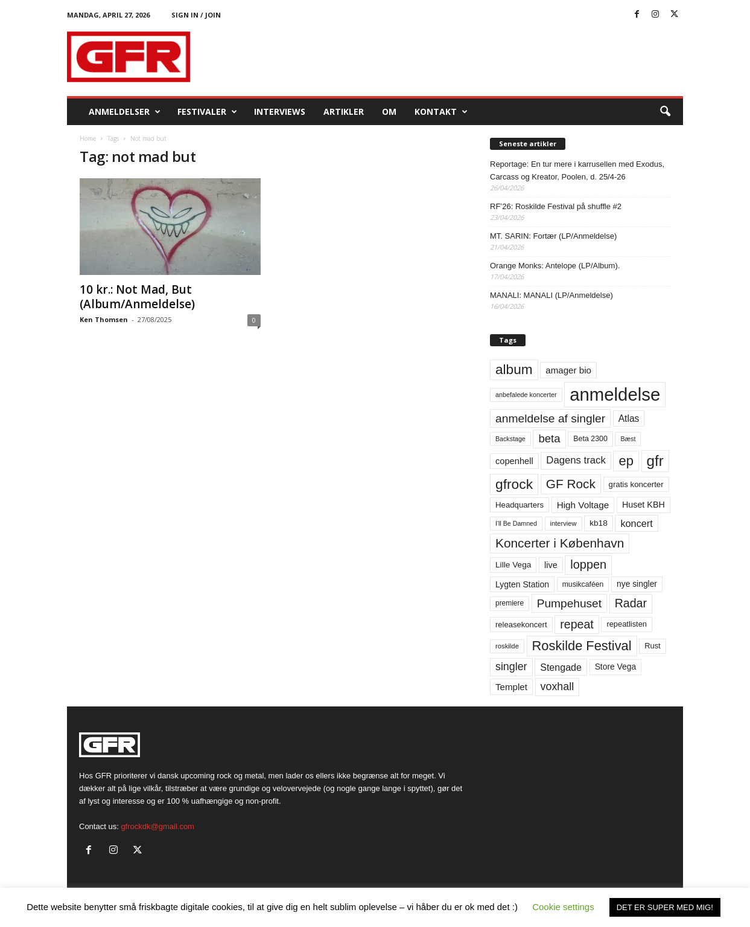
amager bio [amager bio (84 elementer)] (568, 370)
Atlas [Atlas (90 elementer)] (629, 418)
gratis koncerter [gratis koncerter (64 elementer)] (636, 484)
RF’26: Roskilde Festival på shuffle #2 (555, 206)
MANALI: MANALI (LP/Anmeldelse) (551, 295)
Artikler (343, 111)
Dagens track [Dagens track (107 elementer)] (576, 460)
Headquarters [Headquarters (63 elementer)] (519, 504)
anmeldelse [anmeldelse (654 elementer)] (615, 394)
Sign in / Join (196, 14)
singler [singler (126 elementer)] (511, 667)
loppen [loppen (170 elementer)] (588, 564)
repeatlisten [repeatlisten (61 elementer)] (626, 623)
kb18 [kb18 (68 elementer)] (599, 523)
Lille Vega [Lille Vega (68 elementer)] (513, 564)
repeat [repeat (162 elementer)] (577, 624)
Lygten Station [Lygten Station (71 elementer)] (522, 584)
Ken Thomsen (104, 319)
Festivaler (207, 112)
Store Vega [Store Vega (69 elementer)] (616, 666)
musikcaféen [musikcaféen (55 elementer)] (583, 584)
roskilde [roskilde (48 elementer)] (507, 646)
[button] (665, 112)
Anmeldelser (124, 112)
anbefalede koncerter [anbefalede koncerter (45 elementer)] (526, 394)
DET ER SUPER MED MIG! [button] (665, 907)
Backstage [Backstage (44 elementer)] (510, 438)
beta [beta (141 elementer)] (549, 438)
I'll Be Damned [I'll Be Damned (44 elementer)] (516, 523)
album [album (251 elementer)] (514, 369)
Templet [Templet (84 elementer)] (511, 687)
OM (389, 111)
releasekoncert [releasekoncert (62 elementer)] (521, 624)
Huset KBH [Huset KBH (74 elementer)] (643, 504)
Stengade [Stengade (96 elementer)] (561, 667)
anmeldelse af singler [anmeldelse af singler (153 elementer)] (550, 418)
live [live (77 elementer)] (551, 565)
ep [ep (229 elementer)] (625, 460)
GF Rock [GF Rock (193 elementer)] (571, 484)
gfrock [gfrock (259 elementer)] (514, 484)
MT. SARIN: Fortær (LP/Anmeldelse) (553, 236)
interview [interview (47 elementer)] (563, 523)
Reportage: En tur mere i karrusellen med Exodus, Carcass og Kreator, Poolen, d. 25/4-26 (577, 170)
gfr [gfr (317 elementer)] (655, 461)
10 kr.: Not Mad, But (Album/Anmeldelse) (137, 297)
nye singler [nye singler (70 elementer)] (637, 584)
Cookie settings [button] (563, 907)
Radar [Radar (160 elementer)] (631, 603)
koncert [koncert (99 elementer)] (636, 523)
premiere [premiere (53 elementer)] (509, 603)
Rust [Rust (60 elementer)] (652, 645)
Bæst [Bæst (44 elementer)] (627, 438)
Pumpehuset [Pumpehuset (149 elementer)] (569, 603)
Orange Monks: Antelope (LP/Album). (555, 265)
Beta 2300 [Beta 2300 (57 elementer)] (590, 438)
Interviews (279, 111)
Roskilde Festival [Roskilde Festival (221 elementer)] (582, 645)
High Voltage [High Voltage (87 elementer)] (583, 505)
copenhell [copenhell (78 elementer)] (514, 461)
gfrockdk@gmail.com (157, 826)
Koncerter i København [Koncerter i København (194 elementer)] (559, 543)
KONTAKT (441, 112)
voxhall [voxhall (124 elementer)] (557, 686)
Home (88, 138)
